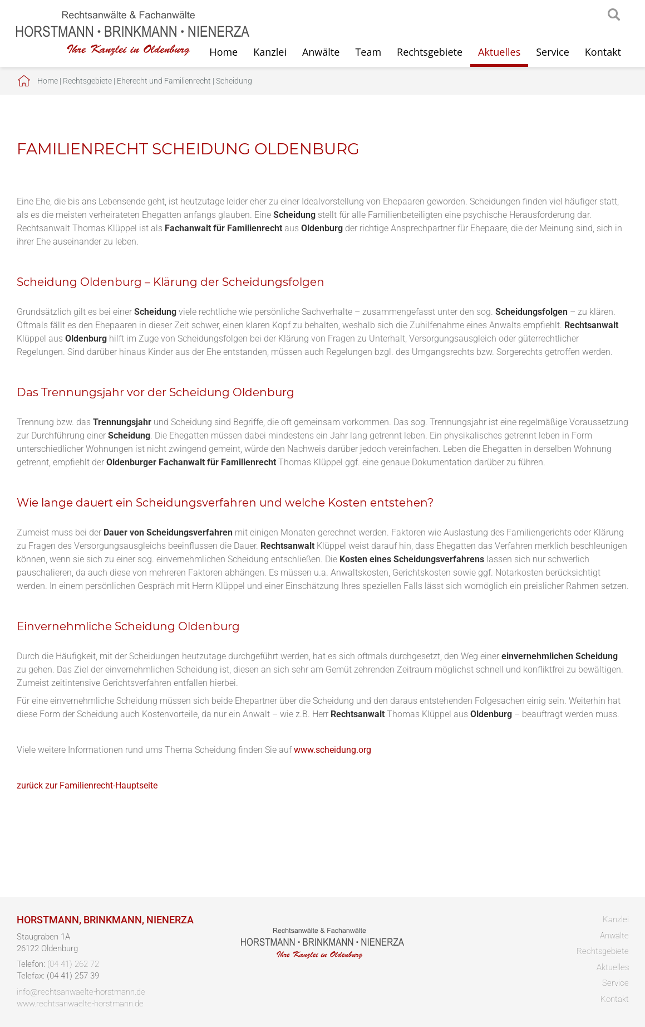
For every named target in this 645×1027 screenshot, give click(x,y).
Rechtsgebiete (429, 52)
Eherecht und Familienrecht (164, 80)
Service (552, 52)
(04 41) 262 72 (73, 964)
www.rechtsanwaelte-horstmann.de (80, 1004)
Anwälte (320, 52)
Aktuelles (499, 52)
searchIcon (614, 15)
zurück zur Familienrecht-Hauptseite (87, 785)
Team (368, 52)
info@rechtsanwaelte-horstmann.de (81, 992)
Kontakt (603, 52)
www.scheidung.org (332, 749)
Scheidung (234, 80)
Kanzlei (270, 52)
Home (47, 80)
